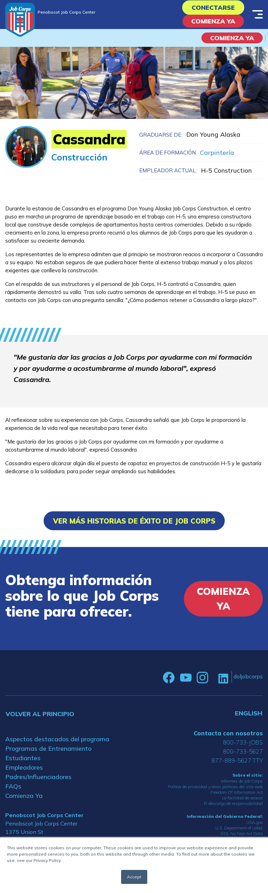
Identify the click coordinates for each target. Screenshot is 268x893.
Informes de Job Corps (242, 781)
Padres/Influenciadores (38, 777)
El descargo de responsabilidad (233, 803)
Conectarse (213, 7)
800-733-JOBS (243, 742)
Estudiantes (22, 758)
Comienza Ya (213, 21)
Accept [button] (134, 876)
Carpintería (217, 153)
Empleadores (24, 767)
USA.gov (254, 822)
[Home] (20, 20)
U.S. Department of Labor (239, 827)
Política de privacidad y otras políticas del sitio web (215, 786)
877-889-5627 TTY (237, 760)
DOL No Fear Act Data (242, 833)
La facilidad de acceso (242, 797)
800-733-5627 (243, 751)
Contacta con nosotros (228, 733)
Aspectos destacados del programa (57, 739)
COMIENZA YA (232, 38)
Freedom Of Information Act (236, 792)
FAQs (13, 786)
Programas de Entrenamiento (48, 748)
